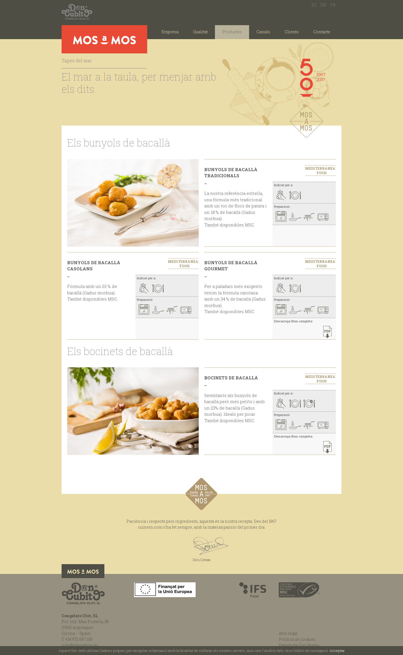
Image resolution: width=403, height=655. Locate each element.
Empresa (170, 31)
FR (333, 5)
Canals (263, 31)
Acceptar (337, 650)
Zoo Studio (309, 645)
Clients (292, 31)
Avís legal (288, 633)
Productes (232, 31)
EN (323, 5)
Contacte (321, 31)
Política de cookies (297, 639)
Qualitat (200, 31)
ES (314, 5)
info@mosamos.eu (80, 645)
